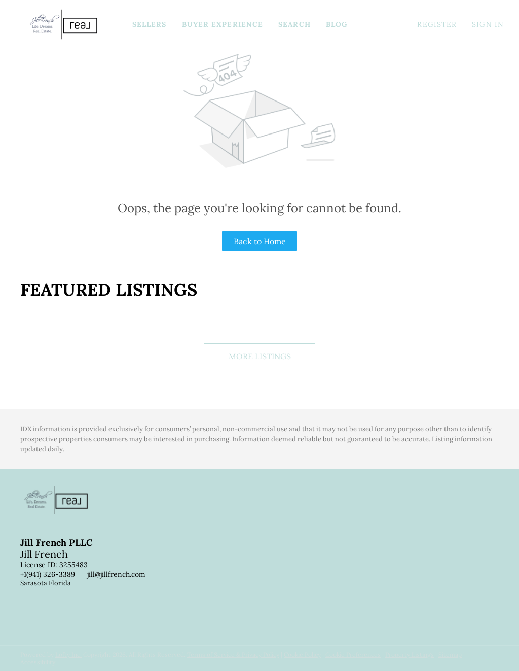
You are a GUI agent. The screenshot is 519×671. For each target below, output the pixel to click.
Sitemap (450, 654)
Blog (337, 24)
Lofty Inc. (68, 654)
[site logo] (63, 508)
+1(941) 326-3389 (47, 574)
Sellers (149, 24)
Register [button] (437, 24)
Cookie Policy (302, 654)
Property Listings (409, 654)
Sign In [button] (488, 24)
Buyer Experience (223, 24)
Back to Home (260, 241)
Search (294, 24)
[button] (63, 24)
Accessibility (37, 662)
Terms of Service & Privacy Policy (233, 654)
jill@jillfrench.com (116, 574)
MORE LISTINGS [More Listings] (260, 356)
